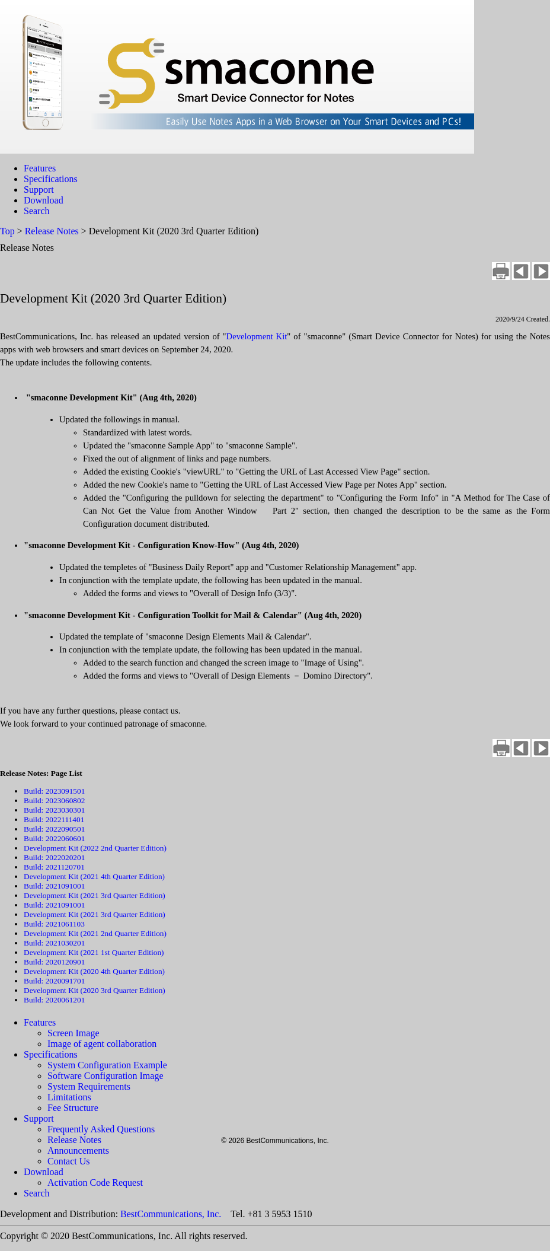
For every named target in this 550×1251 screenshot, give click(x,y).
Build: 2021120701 (54, 866)
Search (37, 211)
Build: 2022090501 (54, 829)
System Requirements (88, 1086)
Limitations (69, 1097)
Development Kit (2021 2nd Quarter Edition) (95, 933)
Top (7, 231)
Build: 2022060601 (54, 838)
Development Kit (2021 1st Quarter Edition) (94, 952)
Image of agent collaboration (101, 1044)
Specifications (51, 179)
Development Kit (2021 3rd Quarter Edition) (94, 895)
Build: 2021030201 (54, 942)
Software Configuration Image (105, 1076)
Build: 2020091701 (54, 980)
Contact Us (68, 1161)
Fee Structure (72, 1108)
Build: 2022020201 (54, 857)
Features (40, 168)
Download (43, 200)
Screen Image (73, 1033)
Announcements (78, 1150)
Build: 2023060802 (54, 800)
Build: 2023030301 (54, 810)
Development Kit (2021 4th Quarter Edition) (94, 876)
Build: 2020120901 (54, 961)
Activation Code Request (95, 1182)
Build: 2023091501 (54, 791)
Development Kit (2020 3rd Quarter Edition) (94, 990)
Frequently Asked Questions (101, 1129)
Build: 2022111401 (54, 819)
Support (39, 189)
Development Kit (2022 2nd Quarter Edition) (95, 847)
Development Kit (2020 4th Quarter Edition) (94, 971)
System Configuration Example (107, 1065)
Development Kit (256, 336)
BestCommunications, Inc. (170, 1214)
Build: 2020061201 (54, 999)
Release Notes (52, 231)
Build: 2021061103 (54, 923)
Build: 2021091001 (54, 885)
